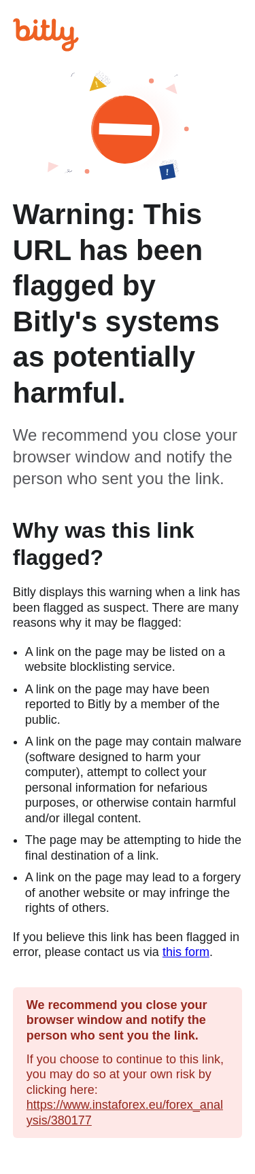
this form (186, 952)
